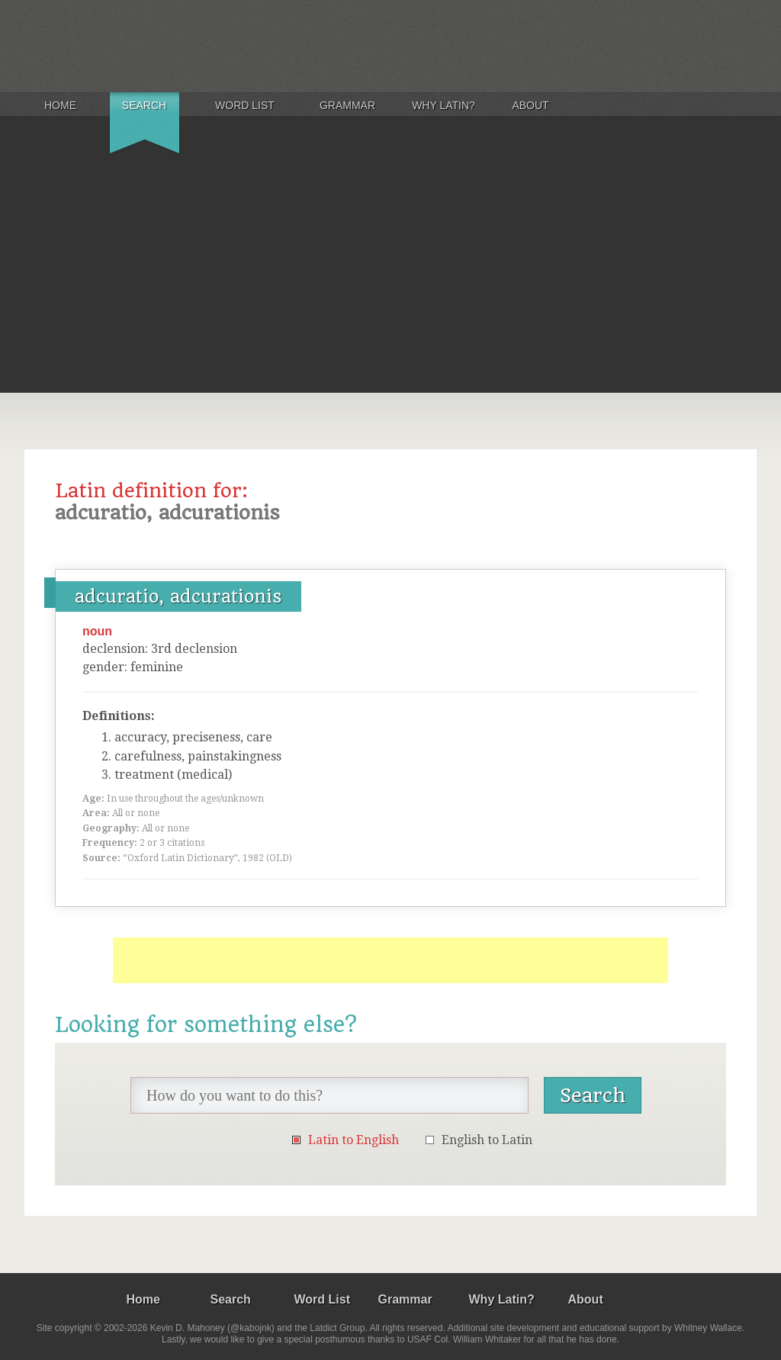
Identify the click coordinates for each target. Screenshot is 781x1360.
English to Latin (487, 1140)
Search (144, 105)
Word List (245, 105)
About (530, 105)
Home (60, 105)
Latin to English (353, 1140)
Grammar (347, 105)
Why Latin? (443, 105)
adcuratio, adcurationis (178, 596)
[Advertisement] (390, 277)
